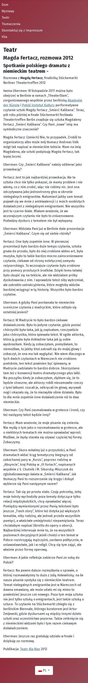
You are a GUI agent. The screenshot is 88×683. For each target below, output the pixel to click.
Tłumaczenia (11, 24)
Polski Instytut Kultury (38, 105)
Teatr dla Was (30, 649)
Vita (4, 37)
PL (42, 670)
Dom (5, 5)
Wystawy (8, 11)
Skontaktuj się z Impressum (22, 30)
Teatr (5, 17)
